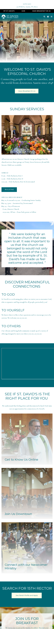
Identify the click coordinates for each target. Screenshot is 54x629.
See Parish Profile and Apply (27, 595)
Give (23, 11)
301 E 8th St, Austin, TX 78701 (27, 7)
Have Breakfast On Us (41, 11)
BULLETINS (9, 189)
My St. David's (8, 11)
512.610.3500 (27, 4)
